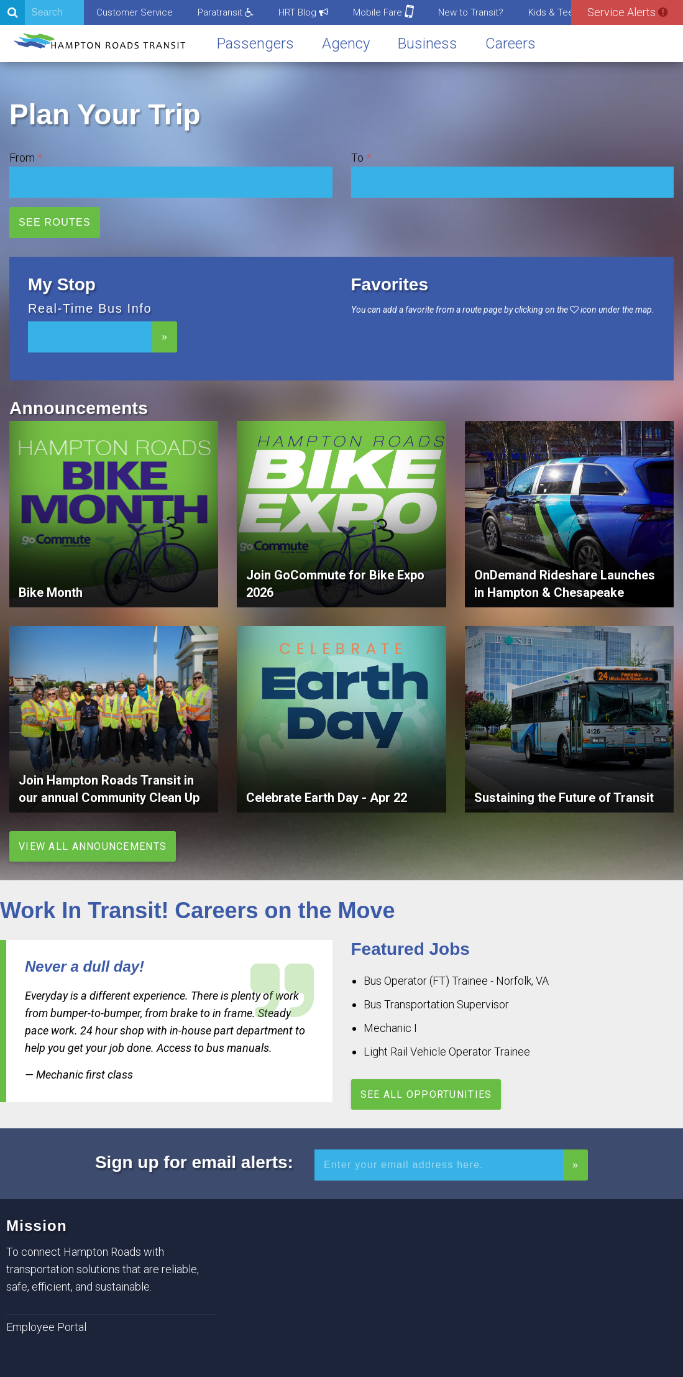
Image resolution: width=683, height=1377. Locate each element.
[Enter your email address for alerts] (438, 1165)
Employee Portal (46, 1326)
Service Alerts (627, 12)
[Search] (42, 12)
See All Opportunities (426, 1094)
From (22, 157)
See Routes (55, 222)
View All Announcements (93, 846)
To (357, 157)
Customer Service (134, 12)
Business (427, 43)
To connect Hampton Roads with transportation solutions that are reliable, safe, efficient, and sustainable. (102, 1269)
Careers (510, 43)
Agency (346, 43)
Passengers (255, 43)
